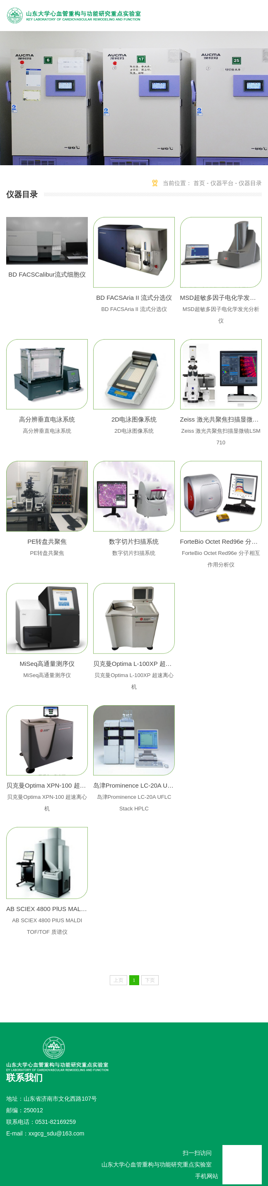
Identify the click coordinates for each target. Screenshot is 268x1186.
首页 (199, 183)
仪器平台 (222, 183)
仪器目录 (250, 183)
